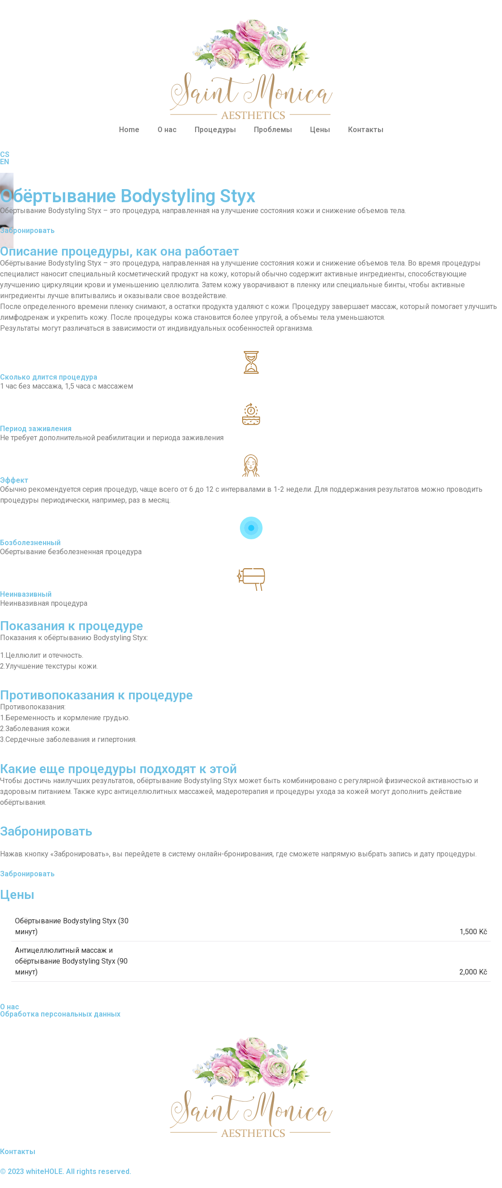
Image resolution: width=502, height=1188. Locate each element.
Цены (320, 129)
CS (5, 154)
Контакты (365, 129)
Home (129, 129)
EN (4, 161)
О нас (167, 129)
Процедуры (215, 129)
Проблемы (273, 129)
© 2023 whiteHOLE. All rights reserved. (65, 1171)
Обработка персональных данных (60, 1014)
